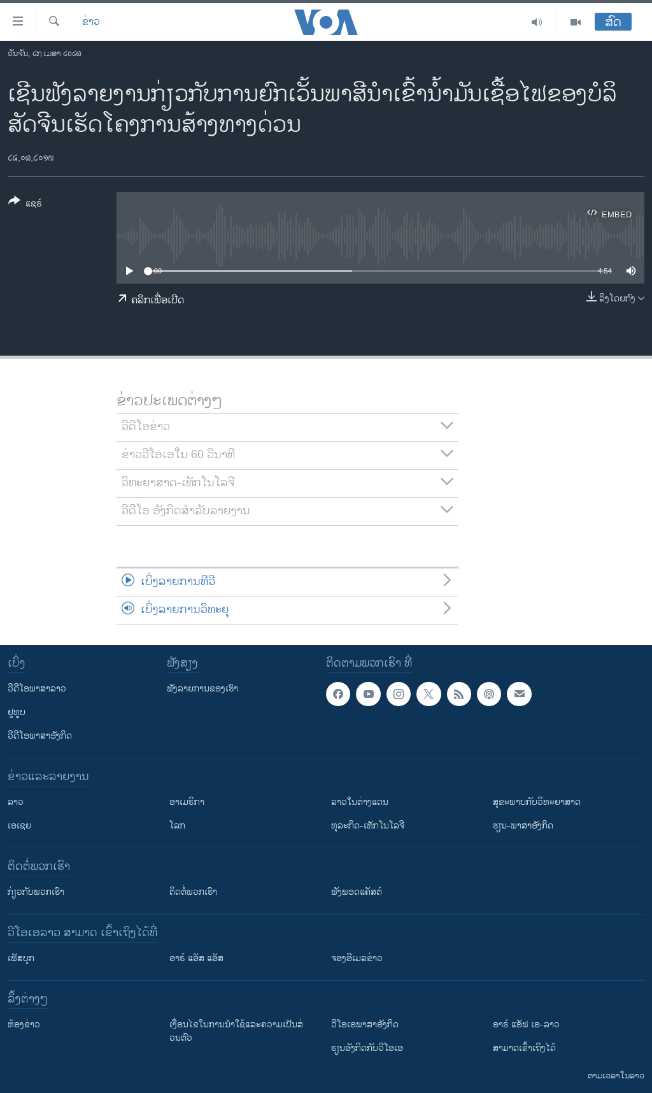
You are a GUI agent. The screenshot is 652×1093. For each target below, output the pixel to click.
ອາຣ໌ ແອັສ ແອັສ (196, 958)
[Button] (25, 204)
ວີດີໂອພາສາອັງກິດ (40, 735)
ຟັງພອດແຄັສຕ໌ (356, 892)
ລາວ (16, 802)
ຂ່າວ (91, 22)
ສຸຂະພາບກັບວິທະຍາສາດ (537, 802)
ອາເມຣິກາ (186, 802)
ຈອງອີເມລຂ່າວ (357, 958)
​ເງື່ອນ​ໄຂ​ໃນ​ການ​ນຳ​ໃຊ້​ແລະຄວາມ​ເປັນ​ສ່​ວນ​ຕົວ (236, 1031)
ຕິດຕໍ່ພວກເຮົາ (193, 892)
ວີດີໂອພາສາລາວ (37, 688)
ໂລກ (177, 825)
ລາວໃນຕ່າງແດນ (359, 802)
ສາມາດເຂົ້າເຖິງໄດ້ (524, 1048)
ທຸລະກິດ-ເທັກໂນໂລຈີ (367, 825)
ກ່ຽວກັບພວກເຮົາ (36, 892)
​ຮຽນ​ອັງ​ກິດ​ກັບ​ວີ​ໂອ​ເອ (367, 1048)
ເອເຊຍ (19, 825)
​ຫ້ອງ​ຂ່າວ (24, 1024)
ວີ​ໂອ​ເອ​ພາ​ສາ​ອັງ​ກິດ (365, 1024)
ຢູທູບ (16, 712)
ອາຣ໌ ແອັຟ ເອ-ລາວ (526, 1024)
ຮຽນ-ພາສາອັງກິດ (523, 825)
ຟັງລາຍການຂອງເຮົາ (202, 688)
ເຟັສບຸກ (21, 958)
